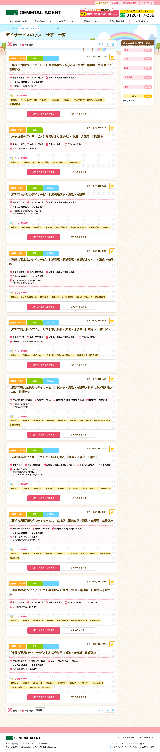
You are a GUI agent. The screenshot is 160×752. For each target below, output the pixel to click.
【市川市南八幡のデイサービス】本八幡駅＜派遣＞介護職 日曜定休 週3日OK (59, 329)
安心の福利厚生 (117, 21)
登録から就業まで (92, 21)
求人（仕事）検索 (18, 21)
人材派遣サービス (43, 21)
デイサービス (36, 28)
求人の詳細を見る (79, 114)
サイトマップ (147, 3)
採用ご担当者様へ (130, 3)
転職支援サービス (67, 21)
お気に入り (103, 3)
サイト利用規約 (127, 737)
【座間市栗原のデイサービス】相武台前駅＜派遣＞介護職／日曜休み (52, 652)
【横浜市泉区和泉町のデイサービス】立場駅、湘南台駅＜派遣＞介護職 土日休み (61, 520)
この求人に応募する (45, 114)
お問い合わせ (141, 21)
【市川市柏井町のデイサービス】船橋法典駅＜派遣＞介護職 (47, 194)
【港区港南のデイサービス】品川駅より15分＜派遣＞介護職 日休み (53, 457)
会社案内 (115, 3)
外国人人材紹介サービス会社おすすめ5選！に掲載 (132, 747)
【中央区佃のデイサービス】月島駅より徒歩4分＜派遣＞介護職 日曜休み (56, 136)
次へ (108, 44)
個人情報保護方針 (146, 737)
